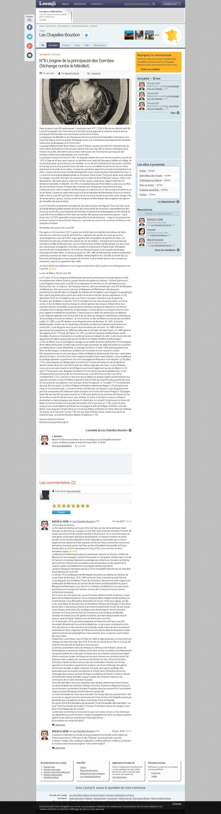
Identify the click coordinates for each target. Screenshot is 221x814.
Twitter (154, 776)
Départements (100, 798)
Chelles (143, 194)
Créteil (143, 171)
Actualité (93, 26)
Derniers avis (49, 767)
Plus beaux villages (141, 798)
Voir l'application (119, 777)
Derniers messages (52, 769)
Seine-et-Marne (63, 26)
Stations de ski (125, 798)
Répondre (60, 725)
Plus (173, 112)
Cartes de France (76, 798)
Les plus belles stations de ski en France (87, 795)
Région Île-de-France (89, 770)
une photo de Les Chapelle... (163, 107)
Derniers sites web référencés (57, 772)
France (42, 26)
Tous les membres (165, 250)
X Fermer (177, 803)
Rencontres (100, 45)
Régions (88, 798)
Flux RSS (81, 763)
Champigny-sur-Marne (150, 180)
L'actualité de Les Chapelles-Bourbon (107, 430)
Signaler (82, 446)
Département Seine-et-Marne (92, 773)
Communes (112, 798)
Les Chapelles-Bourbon (80, 26)
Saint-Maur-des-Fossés (151, 175)
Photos (66, 45)
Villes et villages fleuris (161, 798)
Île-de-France (51, 26)
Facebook (155, 773)
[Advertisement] (128, 16)
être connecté (73, 491)
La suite (42, 19)
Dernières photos (51, 777)
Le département (166, 201)
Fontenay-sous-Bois (149, 190)
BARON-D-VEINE (60, 521)
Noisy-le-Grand (147, 185)
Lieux (77, 45)
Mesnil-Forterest (72, 73)
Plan (87, 45)
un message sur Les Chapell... (163, 87)
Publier (61, 512)
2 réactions (96, 73)
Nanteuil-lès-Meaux (159, 235)
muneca (151, 229)
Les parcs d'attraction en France (120, 795)
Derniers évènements (53, 775)
